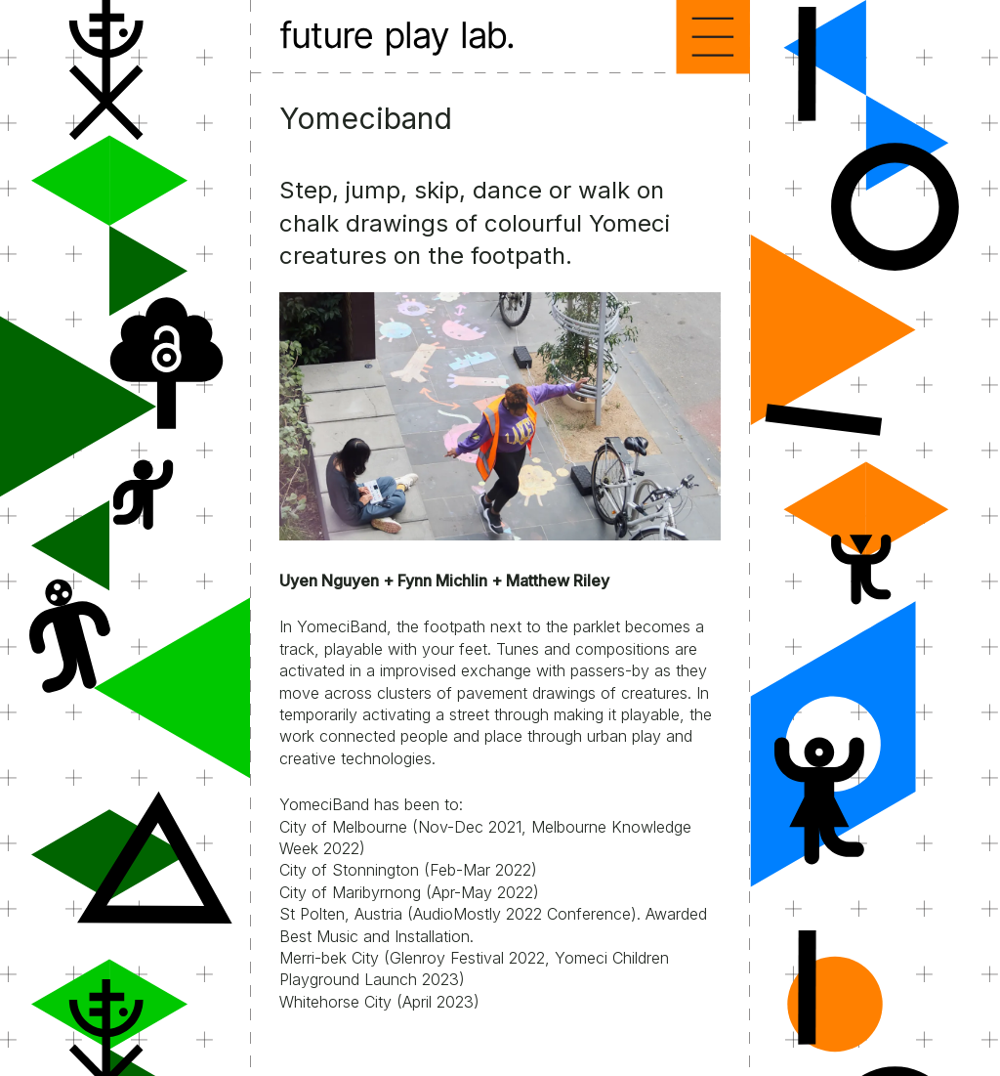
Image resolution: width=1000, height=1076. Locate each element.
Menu (713, 37)
